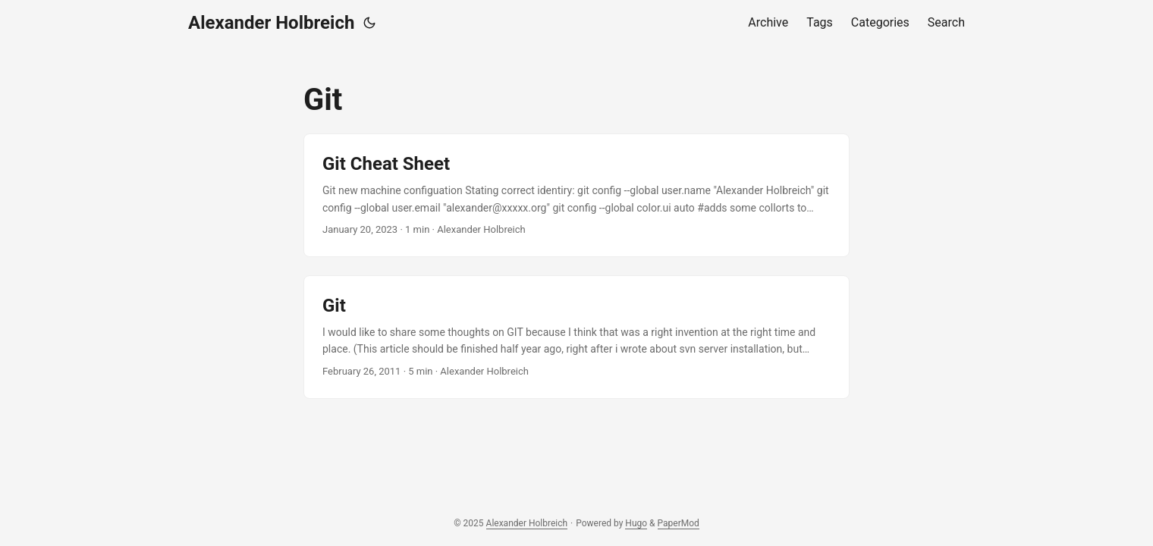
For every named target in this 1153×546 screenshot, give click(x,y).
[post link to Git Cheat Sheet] (576, 195)
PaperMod (678, 523)
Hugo (636, 523)
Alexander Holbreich (271, 22)
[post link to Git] (576, 337)
